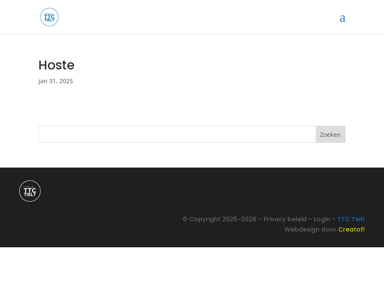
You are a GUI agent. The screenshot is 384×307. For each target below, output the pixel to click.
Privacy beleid (285, 219)
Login (322, 219)
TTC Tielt (351, 219)
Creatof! (351, 229)
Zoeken (330, 134)
